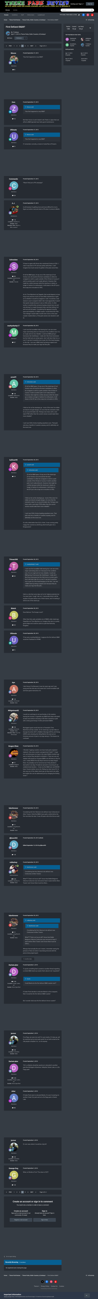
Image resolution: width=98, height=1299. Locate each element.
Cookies (61, 1286)
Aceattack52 (73, 44)
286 (14, 1108)
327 (14, 342)
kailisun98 (13, 460)
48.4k (14, 879)
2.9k (14, 727)
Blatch (13, 608)
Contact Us (54, 1286)
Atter (13, 1091)
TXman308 (13, 559)
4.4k (14, 1050)
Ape (13, 682)
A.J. (13, 203)
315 (14, 476)
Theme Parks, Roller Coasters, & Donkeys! (33, 34)
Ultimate (13, 130)
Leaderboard (41, 15)
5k (13, 69)
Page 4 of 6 (43, 46)
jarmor (13, 1033)
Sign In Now (44, 1220)
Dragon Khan (13, 746)
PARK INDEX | (69, 14)
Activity (15, 10)
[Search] (71, 10)
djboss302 (13, 838)
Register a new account (20, 1220)
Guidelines (15, 15)
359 (14, 276)
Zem (13, 102)
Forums (6, 15)
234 (14, 195)
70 (13, 146)
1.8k (14, 393)
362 (14, 576)
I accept (88, 1295)
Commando (13, 179)
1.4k (14, 854)
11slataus (16, 32)
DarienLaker (13, 965)
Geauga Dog (13, 1168)
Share (9, 38)
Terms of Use (7, 1296)
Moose (13, 53)
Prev (10, 46)
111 (14, 824)
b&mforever (13, 808)
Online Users (30, 15)
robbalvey (13, 862)
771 (14, 762)
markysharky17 (13, 326)
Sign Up (90, 4)
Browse (8, 11)
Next (31, 46)
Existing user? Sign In (77, 4)
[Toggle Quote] (26, 107)
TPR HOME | (63, 14)
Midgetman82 (13, 710)
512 (14, 119)
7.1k (14, 220)
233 (14, 625)
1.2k (14, 699)
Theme (36, 1286)
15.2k (14, 981)
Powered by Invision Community (49, 1288)
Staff (22, 15)
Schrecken (13, 260)
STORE (75, 14)
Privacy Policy (45, 1286)
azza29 (13, 377)
